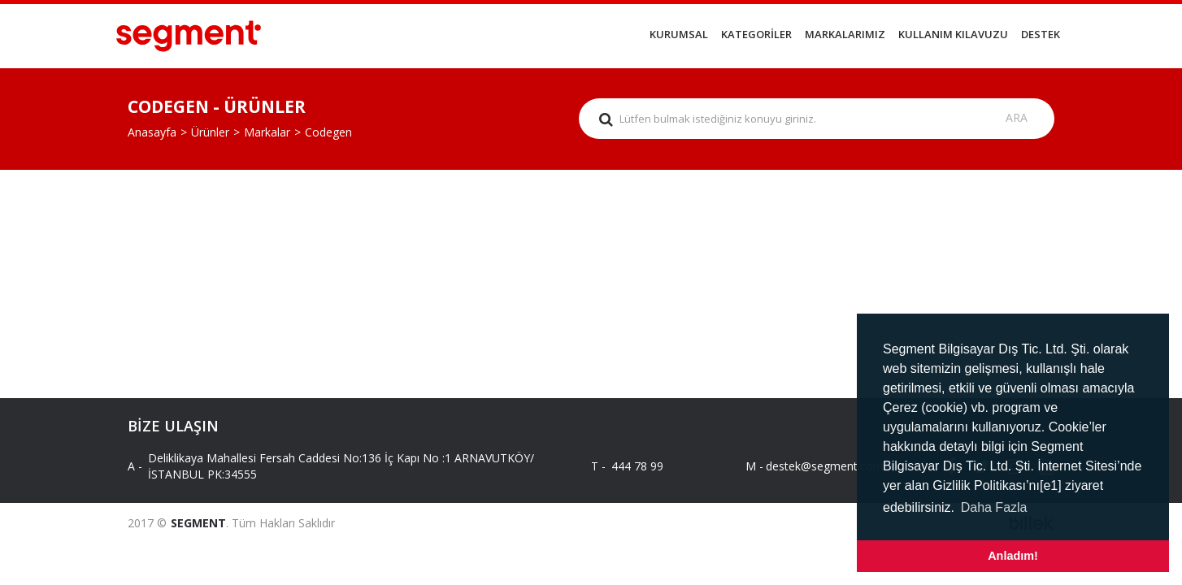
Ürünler (210, 132)
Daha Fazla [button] (994, 507)
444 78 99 (637, 466)
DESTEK (1040, 34)
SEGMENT (198, 523)
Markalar (267, 132)
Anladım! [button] (1013, 555)
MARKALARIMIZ (845, 34)
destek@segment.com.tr (816, 466)
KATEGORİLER (756, 34)
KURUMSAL (679, 34)
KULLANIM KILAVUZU (953, 34)
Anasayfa (152, 132)
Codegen (328, 132)
